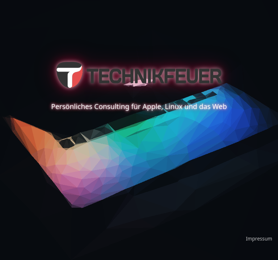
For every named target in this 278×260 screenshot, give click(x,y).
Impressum (259, 238)
